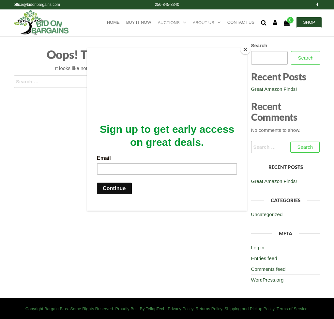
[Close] (245, 49)
